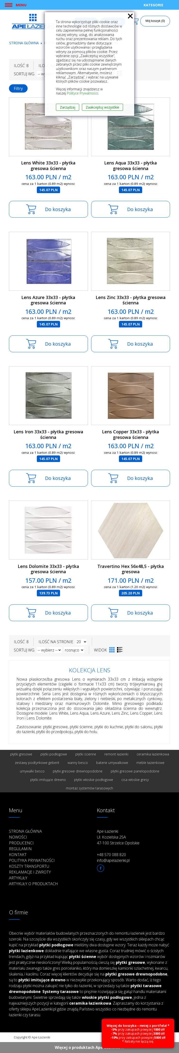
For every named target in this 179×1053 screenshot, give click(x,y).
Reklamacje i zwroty (30, 872)
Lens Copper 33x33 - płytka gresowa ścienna (130, 434)
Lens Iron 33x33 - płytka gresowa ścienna (48, 434)
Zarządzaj (67, 107)
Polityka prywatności (32, 860)
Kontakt (18, 854)
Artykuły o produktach (33, 883)
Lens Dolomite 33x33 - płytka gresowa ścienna (48, 569)
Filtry (18, 88)
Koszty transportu (29, 866)
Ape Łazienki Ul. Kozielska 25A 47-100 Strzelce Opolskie (118, 837)
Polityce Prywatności (82, 93)
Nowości (18, 837)
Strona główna (24, 43)
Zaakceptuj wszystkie (102, 107)
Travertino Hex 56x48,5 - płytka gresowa (130, 569)
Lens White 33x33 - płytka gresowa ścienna (48, 165)
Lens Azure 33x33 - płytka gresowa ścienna (48, 300)
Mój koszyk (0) (155, 21)
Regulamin (20, 848)
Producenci (21, 843)
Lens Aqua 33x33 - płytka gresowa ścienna (130, 165)
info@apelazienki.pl (113, 860)
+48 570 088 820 (111, 854)
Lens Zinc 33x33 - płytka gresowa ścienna (131, 300)
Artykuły (18, 878)
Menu (21, 4)
